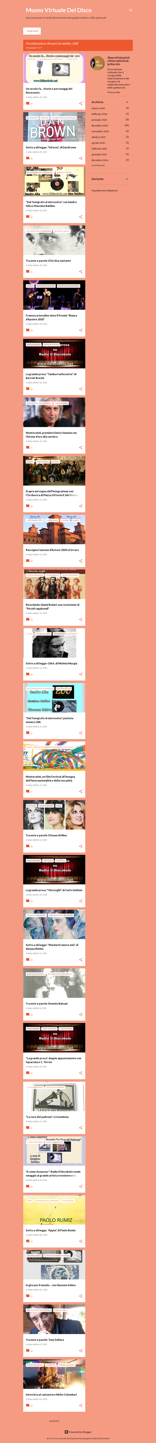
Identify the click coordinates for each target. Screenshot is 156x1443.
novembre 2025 (100, 131)
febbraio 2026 (99, 114)
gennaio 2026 (99, 119)
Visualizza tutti (34, 48)
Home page (32, 31)
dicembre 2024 (100, 160)
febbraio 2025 (99, 148)
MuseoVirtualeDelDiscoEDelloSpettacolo (118, 61)
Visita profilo (113, 92)
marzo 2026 (98, 108)
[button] (81, 104)
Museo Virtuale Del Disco (59, 9)
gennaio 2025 (99, 154)
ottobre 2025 (99, 137)
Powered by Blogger (78, 1431)
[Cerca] (131, 10)
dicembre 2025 (100, 125)
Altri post (54, 1421)
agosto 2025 (98, 142)
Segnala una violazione (105, 190)
